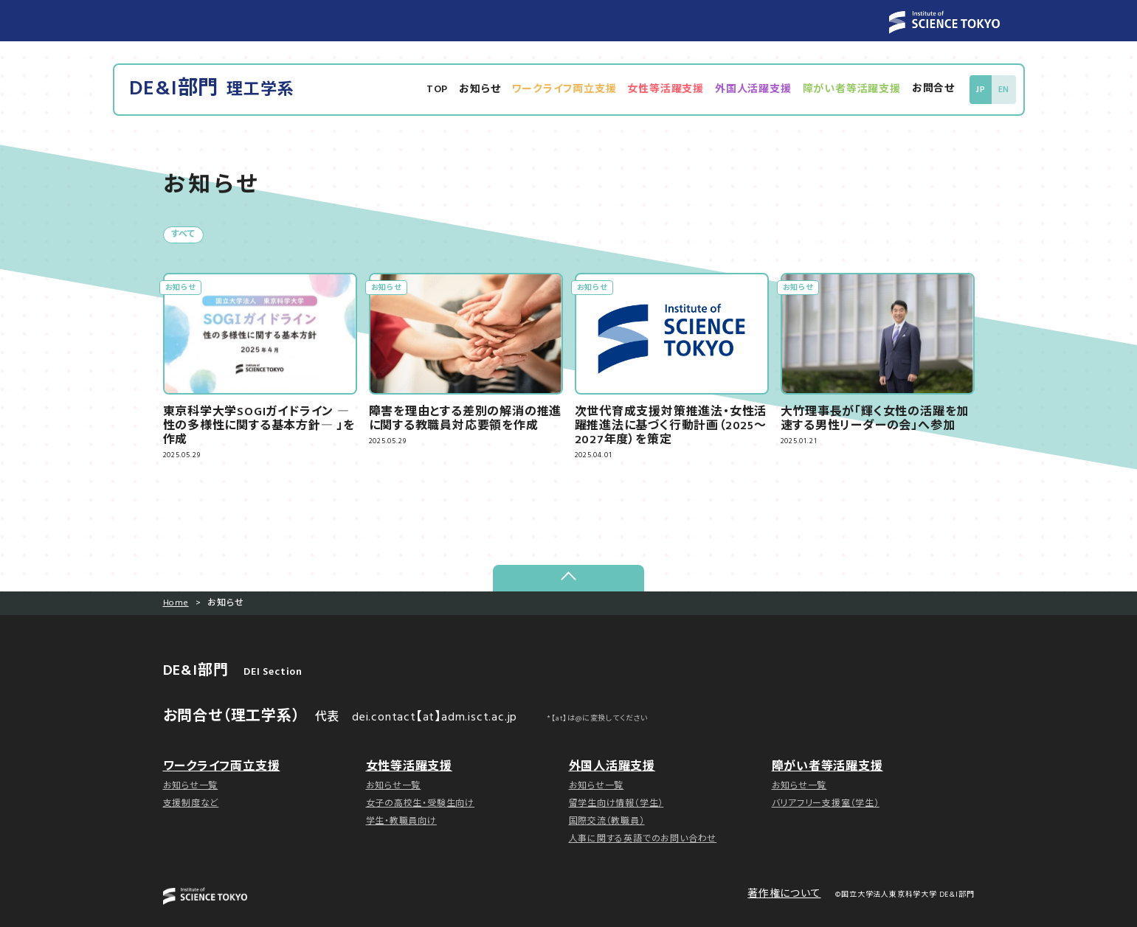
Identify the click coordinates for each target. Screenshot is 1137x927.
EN (1004, 90)
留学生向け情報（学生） (616, 803)
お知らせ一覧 (190, 786)
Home (176, 604)
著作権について (784, 895)
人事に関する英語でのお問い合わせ (643, 839)
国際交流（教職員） (607, 821)
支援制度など (191, 803)
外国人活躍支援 (754, 90)
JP (981, 90)
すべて (183, 235)
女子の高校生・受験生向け (420, 803)
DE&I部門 (212, 90)
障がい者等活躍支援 (853, 90)
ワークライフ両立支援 (566, 90)
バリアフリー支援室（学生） (825, 803)
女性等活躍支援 (667, 90)
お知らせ (481, 90)
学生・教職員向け (401, 821)
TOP (438, 90)
